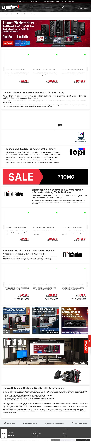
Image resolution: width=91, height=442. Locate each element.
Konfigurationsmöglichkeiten (78, 202)
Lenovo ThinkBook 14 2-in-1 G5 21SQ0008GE (44, 69)
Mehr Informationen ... (42, 439)
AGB (64, 431)
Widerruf (64, 433)
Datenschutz (65, 436)
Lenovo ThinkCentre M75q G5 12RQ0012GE (43, 227)
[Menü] (6, 429)
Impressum (65, 435)
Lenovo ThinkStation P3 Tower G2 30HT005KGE (16, 284)
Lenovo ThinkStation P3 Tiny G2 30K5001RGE (44, 284)
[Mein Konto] (79, 7)
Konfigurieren (55, 440)
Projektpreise (35, 435)
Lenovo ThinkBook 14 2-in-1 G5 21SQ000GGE (72, 69)
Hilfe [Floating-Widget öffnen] (89, 341)
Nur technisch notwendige (67, 440)
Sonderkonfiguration (36, 431)
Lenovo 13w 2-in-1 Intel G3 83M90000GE (14, 69)
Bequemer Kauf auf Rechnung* (68, 1)
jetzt (60, 125)
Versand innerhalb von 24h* (35, 1)
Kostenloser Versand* (22, 1)
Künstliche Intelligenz (37, 433)
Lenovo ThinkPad (7, 101)
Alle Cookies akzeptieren (83, 440)
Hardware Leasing (36, 436)
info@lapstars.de (7, 435)
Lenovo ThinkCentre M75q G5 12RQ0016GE (72, 227)
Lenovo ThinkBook (7, 105)
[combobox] (46, 7)
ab (24, 80)
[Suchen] (62, 7)
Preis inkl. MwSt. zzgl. (23, 82)
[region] (45, 33)
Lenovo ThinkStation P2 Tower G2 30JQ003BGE (73, 284)
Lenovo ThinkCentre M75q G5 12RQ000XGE (15, 227)
